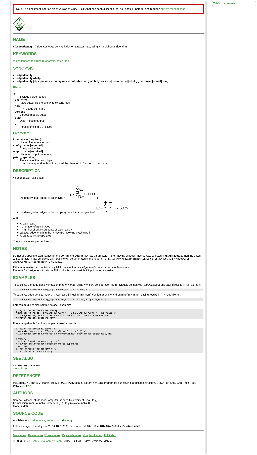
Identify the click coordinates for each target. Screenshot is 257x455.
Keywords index (71, 443)
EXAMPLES (24, 277)
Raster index (35, 443)
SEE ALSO (23, 366)
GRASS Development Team (45, 449)
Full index (109, 443)
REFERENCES (26, 383)
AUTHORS (23, 401)
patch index (63, 61)
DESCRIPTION (26, 170)
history (67, 428)
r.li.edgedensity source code (44, 428)
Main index (19, 443)
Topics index (52, 443)
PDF (29, 393)
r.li (14, 373)
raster (16, 61)
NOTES (20, 248)
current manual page (173, 9)
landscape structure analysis (38, 61)
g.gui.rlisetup (20, 376)
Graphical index (92, 443)
